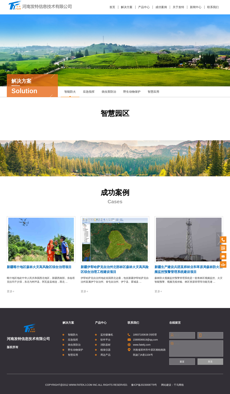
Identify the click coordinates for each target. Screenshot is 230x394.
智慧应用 (153, 91)
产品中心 (142, 7)
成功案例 (160, 7)
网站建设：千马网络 (172, 384)
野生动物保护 (132, 91)
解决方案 (125, 7)
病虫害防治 (109, 91)
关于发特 (177, 7)
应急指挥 (89, 91)
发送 (210, 361)
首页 (112, 7)
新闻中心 (194, 7)
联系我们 (211, 7)
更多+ (10, 291)
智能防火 (70, 93)
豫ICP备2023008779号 (144, 384)
